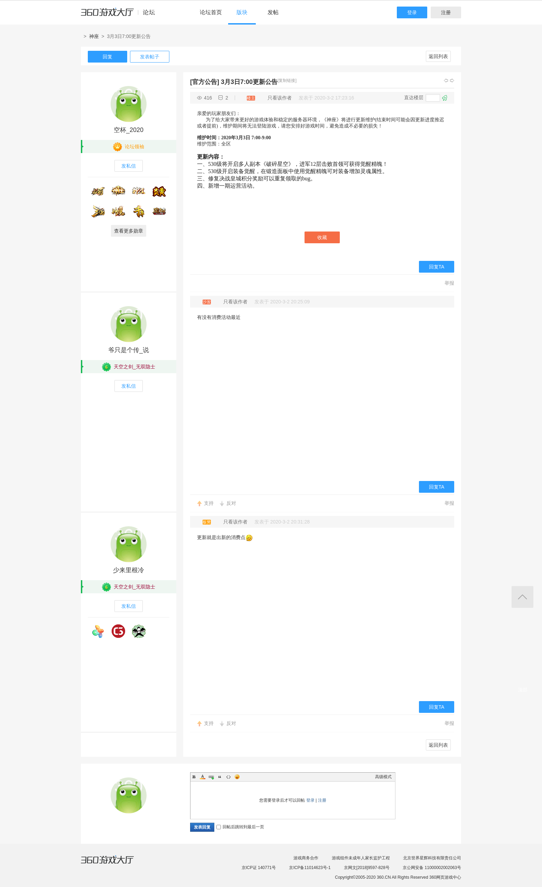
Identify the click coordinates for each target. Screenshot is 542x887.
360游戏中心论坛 (121, 15)
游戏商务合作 (305, 858)
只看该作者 (280, 98)
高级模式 (383, 776)
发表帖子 (149, 56)
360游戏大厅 (114, 863)
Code (228, 776)
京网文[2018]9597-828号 (367, 867)
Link (211, 776)
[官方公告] (204, 81)
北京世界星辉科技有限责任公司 (432, 858)
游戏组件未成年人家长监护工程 (361, 858)
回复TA (437, 267)
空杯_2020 (128, 129)
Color (202, 776)
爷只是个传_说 (128, 350)
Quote (219, 776)
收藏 (322, 237)
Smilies (237, 776)
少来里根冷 (128, 570)
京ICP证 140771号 (259, 867)
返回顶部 (522, 597)
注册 (446, 12)
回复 (107, 56)
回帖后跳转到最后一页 (240, 826)
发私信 (128, 166)
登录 (412, 12)
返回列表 (438, 56)
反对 (231, 503)
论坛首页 (211, 12)
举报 (449, 283)
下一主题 (452, 80)
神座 (94, 36)
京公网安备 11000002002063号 (432, 867)
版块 (241, 12)
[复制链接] (287, 80)
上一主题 (446, 80)
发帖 (273, 12)
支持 (209, 503)
